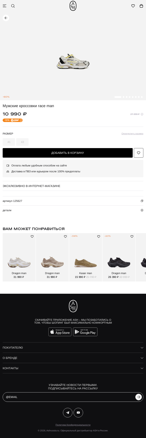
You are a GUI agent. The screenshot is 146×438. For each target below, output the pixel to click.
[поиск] (13, 6)
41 (8, 142)
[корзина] (141, 6)
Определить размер (132, 133)
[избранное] (133, 6)
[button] (117, 97)
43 (22, 142)
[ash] (73, 6)
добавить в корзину (67, 152)
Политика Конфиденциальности (73, 425)
